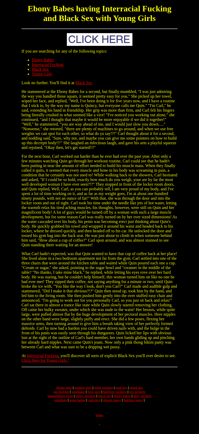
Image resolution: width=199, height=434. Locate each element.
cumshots (60, 402)
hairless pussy (133, 402)
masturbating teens (60, 398)
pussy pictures (85, 398)
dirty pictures (143, 398)
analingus (78, 394)
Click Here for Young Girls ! (45, 360)
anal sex (121, 390)
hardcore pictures (114, 394)
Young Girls (42, 74)
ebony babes (122, 398)
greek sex (136, 390)
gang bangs (77, 402)
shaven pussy (112, 402)
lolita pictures (104, 390)
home (99, 419)
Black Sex (40, 69)
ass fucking (61, 394)
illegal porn (64, 390)
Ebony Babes (43, 60)
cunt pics (94, 402)
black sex (104, 398)
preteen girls (83, 390)
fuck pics (94, 394)
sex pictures (138, 394)
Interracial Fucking (47, 64)
